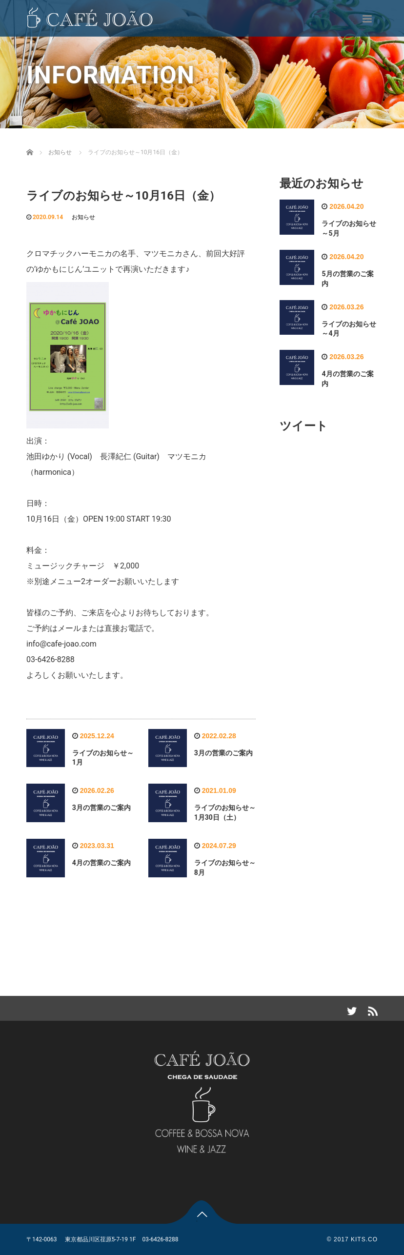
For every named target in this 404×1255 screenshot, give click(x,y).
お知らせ (83, 217)
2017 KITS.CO (356, 1239)
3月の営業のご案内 (223, 753)
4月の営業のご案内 (101, 863)
